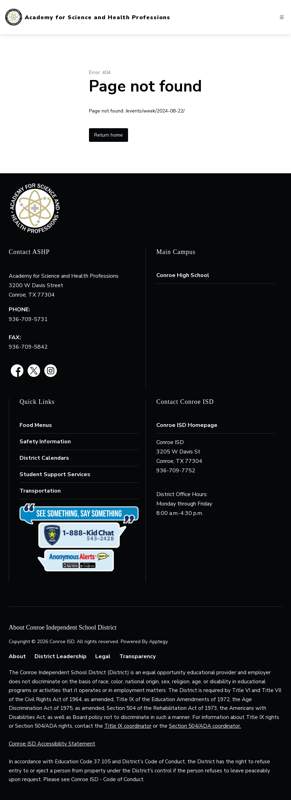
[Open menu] (282, 17)
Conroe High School (182, 275)
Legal (103, 656)
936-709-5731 (28, 319)
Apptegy (158, 641)
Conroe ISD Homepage (186, 425)
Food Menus (36, 425)
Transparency (137, 656)
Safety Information (45, 441)
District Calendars (44, 458)
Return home (108, 135)
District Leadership (61, 656)
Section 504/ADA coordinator (204, 725)
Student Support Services (55, 474)
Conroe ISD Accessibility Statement (52, 743)
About (17, 656)
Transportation (40, 491)
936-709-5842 (28, 347)
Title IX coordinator (127, 725)
